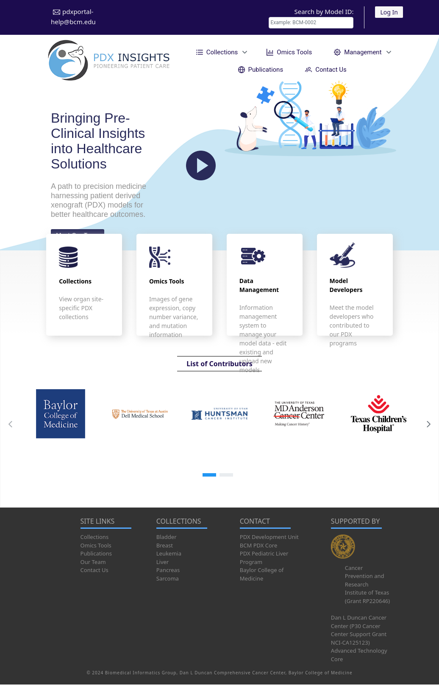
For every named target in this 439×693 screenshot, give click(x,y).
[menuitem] (220, 52)
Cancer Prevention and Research (364, 576)
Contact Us (94, 570)
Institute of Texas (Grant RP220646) (367, 597)
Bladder (166, 537)
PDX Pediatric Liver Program (264, 558)
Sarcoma (167, 578)
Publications (96, 553)
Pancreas (168, 570)
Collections (95, 537)
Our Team (93, 562)
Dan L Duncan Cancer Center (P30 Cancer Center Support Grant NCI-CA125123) (358, 630)
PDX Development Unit (269, 537)
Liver (162, 562)
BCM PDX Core (258, 545)
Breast (164, 545)
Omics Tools (96, 545)
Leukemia (168, 553)
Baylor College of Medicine (262, 574)
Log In (388, 12)
